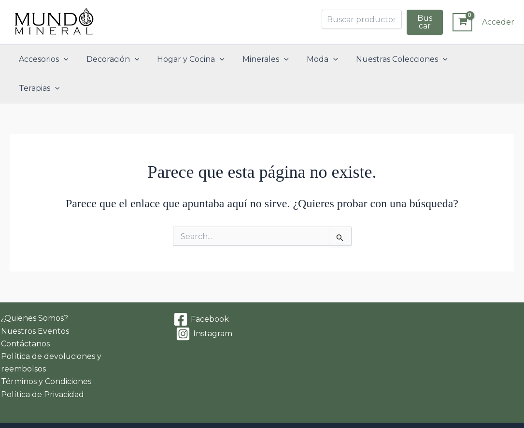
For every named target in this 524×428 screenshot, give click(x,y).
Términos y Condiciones (45, 353)
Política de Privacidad (41, 366)
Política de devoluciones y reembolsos (50, 334)
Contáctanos (24, 314)
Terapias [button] (477, 59)
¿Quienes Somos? (34, 289)
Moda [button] (319, 59)
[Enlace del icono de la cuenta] (498, 22)
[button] (70, 59)
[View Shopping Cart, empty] (462, 22)
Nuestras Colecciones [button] (396, 59)
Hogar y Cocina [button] (193, 59)
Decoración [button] (117, 59)
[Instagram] (203, 305)
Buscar (424, 22)
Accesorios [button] (50, 59)
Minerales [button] (265, 59)
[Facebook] (201, 291)
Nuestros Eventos (34, 302)
